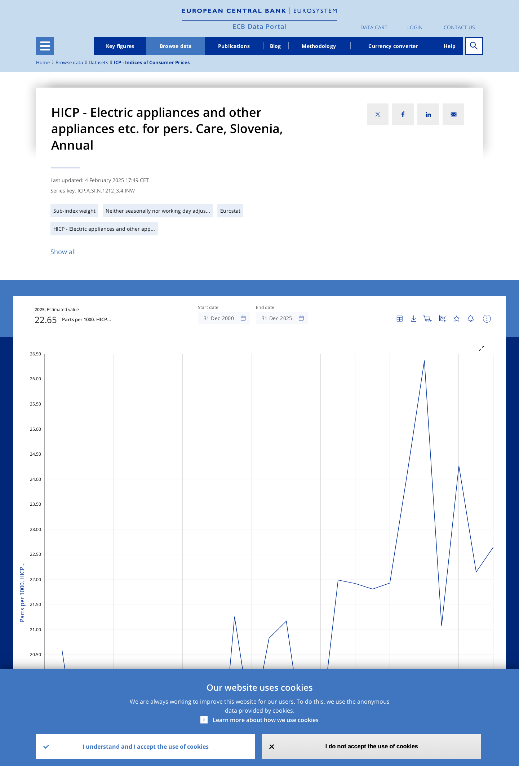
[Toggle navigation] (45, 46)
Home (43, 62)
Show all (63, 251)
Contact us (459, 27)
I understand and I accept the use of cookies (146, 746)
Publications (234, 46)
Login (415, 27)
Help (450, 46)
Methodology (319, 46)
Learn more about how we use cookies (266, 720)
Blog (275, 46)
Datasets (98, 62)
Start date (208, 307)
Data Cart (373, 27)
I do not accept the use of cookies (371, 746)
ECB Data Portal (259, 26)
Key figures (120, 46)
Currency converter (393, 46)
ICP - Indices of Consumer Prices (152, 62)
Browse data (176, 46)
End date (265, 307)
